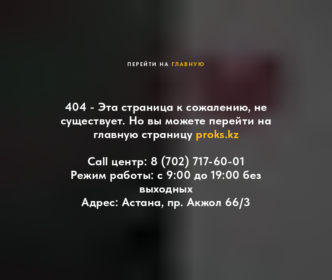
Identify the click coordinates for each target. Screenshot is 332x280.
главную (188, 64)
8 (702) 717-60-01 (198, 161)
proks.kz (217, 134)
